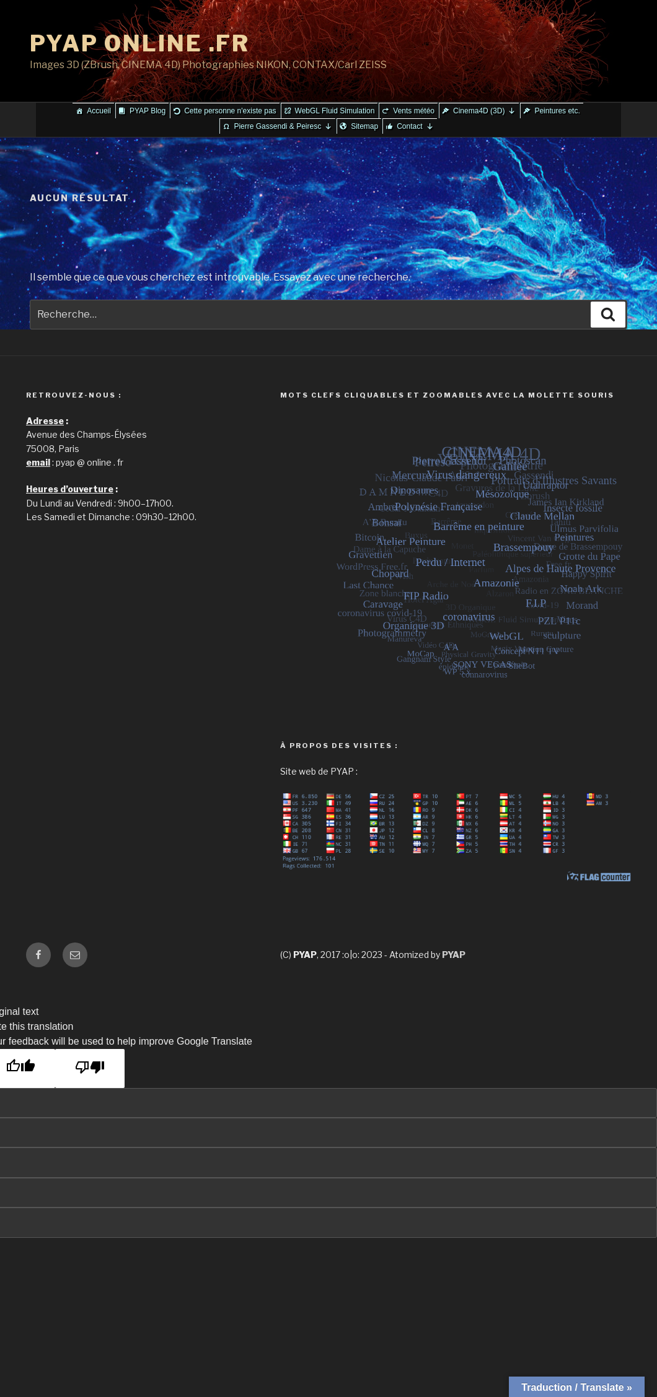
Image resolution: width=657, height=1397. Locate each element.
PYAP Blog (147, 111)
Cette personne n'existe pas (230, 111)
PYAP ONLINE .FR (140, 43)
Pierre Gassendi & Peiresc (283, 126)
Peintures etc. (557, 111)
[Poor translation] (90, 1068)
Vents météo (413, 111)
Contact (415, 126)
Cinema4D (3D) (484, 111)
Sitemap (364, 126)
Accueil (99, 111)
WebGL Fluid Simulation (335, 111)
